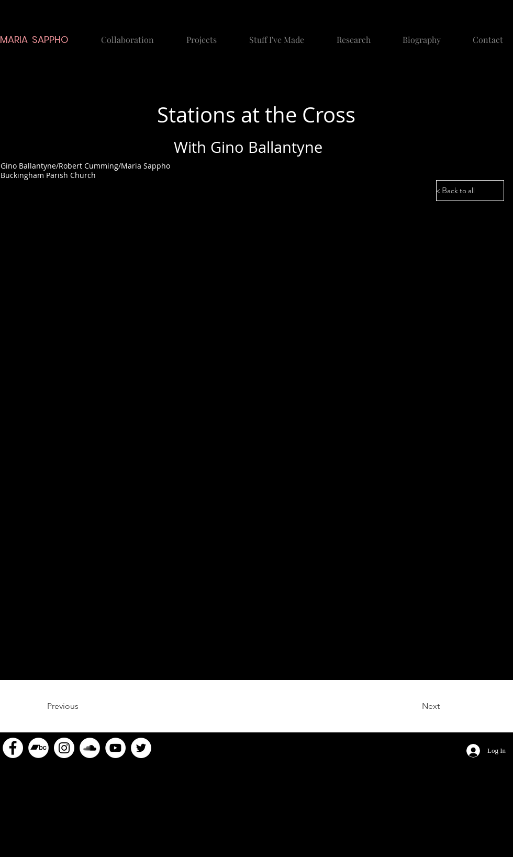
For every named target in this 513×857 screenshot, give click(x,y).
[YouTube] (115, 748)
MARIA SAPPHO (34, 39)
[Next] (413, 706)
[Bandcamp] (38, 748)
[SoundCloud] (90, 748)
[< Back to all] (470, 190)
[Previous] (81, 706)
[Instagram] (64, 748)
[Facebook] (13, 748)
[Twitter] (141, 748)
